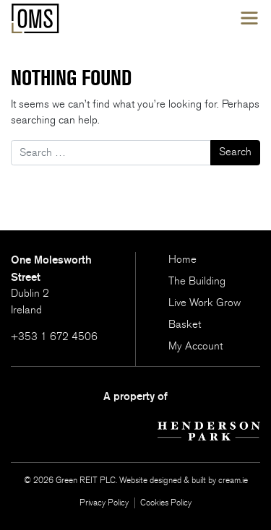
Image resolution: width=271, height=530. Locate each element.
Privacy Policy (104, 502)
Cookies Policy (166, 502)
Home (182, 259)
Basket (184, 324)
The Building (196, 281)
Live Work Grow (204, 302)
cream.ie (233, 480)
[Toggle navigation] (249, 18)
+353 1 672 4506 (54, 336)
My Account (195, 346)
